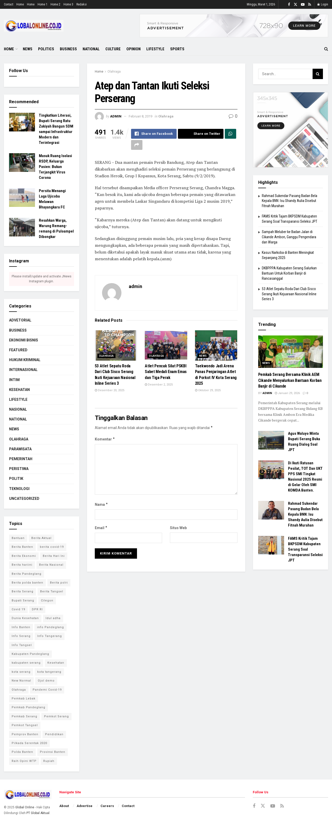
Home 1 (42, 4)
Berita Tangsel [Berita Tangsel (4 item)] (51, 591)
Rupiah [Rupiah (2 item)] (48, 761)
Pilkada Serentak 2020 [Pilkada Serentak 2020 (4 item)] (29, 743)
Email (101, 528)
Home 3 (68, 4)
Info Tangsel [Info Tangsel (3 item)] (22, 645)
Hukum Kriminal (24, 360)
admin (115, 116)
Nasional (18, 409)
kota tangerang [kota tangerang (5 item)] (49, 672)
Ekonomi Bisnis (23, 340)
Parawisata (20, 449)
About (64, 806)
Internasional (23, 370)
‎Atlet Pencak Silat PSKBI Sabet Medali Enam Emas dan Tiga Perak (166, 371)
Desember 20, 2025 (109, 390)
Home (20, 4)
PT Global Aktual (37, 813)
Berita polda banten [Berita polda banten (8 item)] (27, 582)
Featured (18, 350)
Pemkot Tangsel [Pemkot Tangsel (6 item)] (25, 725)
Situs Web (178, 528)
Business (68, 49)
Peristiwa (18, 469)
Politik (16, 478)
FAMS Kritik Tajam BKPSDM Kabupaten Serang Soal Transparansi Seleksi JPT (305, 549)
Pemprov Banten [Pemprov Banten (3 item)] (25, 734)
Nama (101, 504)
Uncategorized (24, 498)
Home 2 (55, 4)
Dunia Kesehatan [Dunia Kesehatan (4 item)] (25, 618)
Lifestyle (155, 49)
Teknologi (19, 489)
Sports (177, 49)
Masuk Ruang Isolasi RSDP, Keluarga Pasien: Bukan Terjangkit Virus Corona (55, 166)
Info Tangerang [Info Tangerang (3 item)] (49, 636)
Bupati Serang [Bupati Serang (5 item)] (23, 600)
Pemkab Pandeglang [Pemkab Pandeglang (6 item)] (28, 707)
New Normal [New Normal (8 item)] (21, 680)
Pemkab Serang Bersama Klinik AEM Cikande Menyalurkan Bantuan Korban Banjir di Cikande (290, 380)
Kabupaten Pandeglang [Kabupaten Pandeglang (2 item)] (30, 654)
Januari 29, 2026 (287, 393)
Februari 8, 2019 (140, 116)
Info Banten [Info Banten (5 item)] (21, 627)
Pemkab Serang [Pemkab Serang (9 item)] (24, 716)
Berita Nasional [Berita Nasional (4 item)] (51, 564)
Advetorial (20, 320)
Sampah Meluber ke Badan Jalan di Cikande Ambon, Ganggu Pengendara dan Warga (289, 237)
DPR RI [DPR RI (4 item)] (37, 609)
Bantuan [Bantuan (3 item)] (18, 538)
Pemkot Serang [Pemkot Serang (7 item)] (56, 716)
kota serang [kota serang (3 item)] (21, 672)
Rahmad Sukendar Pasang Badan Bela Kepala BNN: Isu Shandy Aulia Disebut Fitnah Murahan (289, 201)
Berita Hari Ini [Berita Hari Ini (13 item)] (54, 556)
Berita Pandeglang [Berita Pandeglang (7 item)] (26, 574)
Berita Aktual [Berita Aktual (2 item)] (41, 538)
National (91, 49)
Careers (107, 806)
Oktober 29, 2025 (208, 390)
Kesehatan (19, 390)
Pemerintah (20, 459)
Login (322, 4)
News (27, 49)
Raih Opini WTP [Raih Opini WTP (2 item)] (24, 761)
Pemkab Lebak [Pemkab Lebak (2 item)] (23, 698)
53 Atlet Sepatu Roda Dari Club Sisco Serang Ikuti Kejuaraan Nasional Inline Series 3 (289, 294)
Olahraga (114, 71)
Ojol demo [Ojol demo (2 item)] (46, 680)
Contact (8, 4)
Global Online (24, 807)
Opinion (133, 49)
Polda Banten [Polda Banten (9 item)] (22, 752)
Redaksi (81, 4)
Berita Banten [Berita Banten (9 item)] (22, 547)
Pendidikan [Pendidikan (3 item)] (54, 734)
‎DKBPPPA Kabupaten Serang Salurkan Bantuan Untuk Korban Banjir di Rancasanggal (289, 273)
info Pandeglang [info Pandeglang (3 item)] (50, 627)
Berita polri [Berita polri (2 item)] (59, 582)
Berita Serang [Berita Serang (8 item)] (22, 591)
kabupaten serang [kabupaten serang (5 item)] (26, 662)
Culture (113, 49)
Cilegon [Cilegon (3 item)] (47, 600)
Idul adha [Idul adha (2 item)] (53, 618)
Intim (14, 380)
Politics (46, 49)
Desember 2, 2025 (159, 384)
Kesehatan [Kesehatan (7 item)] (55, 662)
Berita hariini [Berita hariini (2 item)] (22, 564)
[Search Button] (318, 74)
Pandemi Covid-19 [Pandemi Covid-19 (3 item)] (47, 689)
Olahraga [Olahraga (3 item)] (19, 689)
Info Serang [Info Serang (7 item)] (21, 636)
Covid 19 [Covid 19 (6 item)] (18, 609)
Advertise (84, 806)
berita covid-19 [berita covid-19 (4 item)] (52, 547)
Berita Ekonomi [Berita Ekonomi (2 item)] (24, 556)
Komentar (105, 439)
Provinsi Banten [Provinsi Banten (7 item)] (52, 752)
